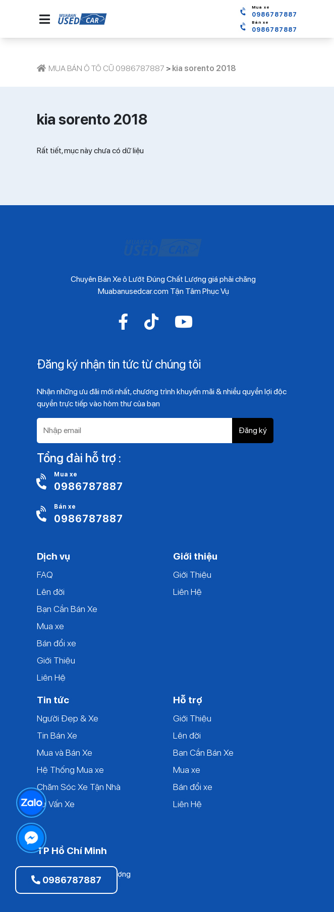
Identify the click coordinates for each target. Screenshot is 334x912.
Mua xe (50, 626)
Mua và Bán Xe (64, 752)
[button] (44, 19)
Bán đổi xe (56, 643)
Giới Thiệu (56, 660)
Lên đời (51, 591)
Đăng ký (253, 430)
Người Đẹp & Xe (67, 718)
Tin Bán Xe (57, 735)
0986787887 (66, 880)
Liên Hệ (51, 677)
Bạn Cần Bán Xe (67, 608)
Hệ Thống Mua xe (70, 769)
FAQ (45, 574)
